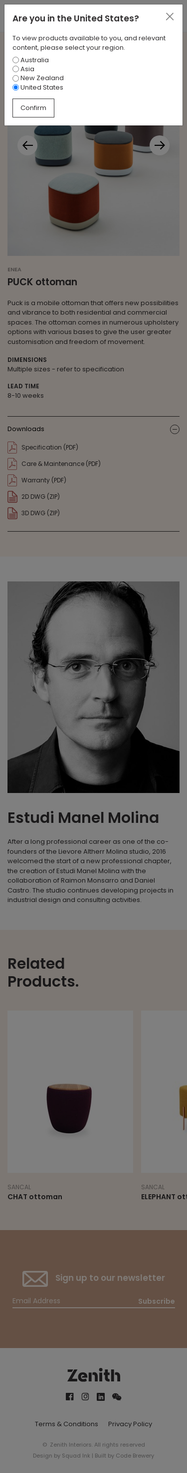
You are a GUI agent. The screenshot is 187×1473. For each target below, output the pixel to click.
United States (37, 87)
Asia (23, 69)
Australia (30, 60)
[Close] (170, 16)
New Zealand (38, 78)
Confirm (33, 108)
